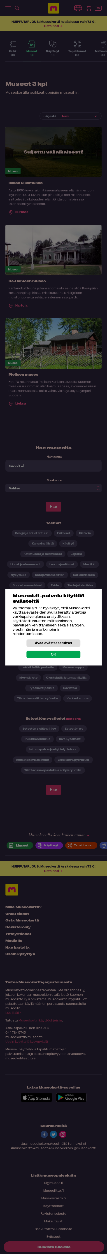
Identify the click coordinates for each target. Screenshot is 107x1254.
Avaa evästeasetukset (53, 643)
